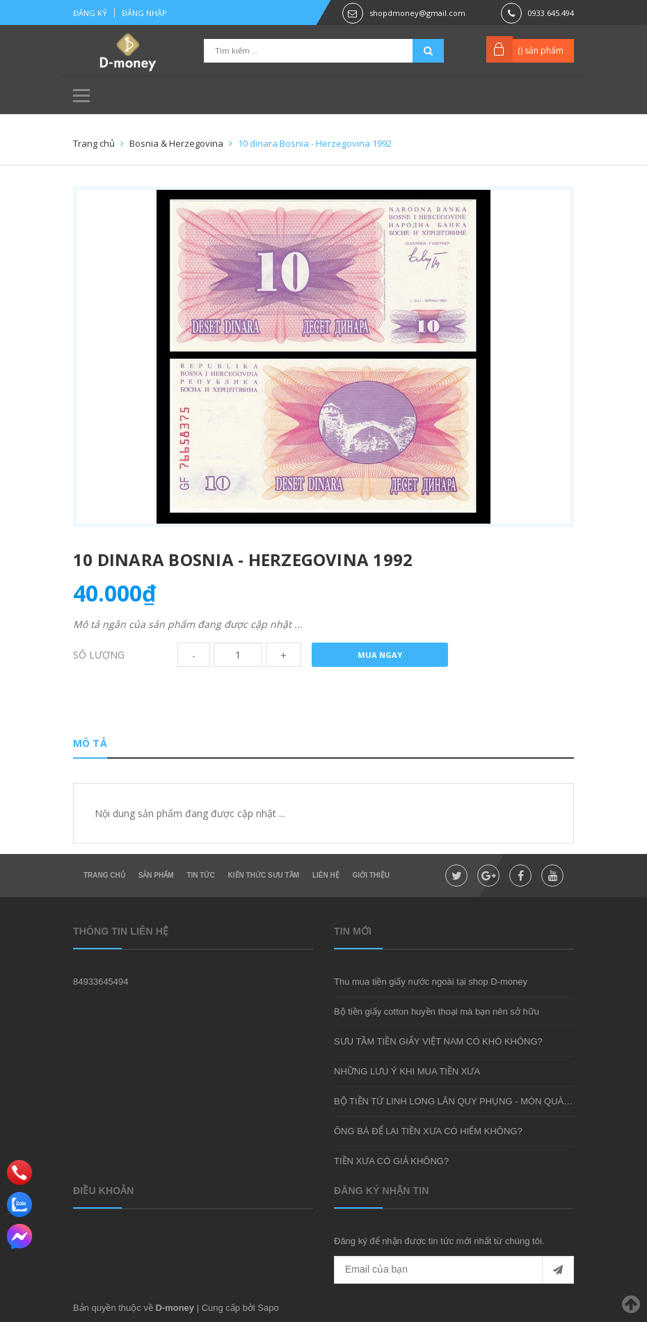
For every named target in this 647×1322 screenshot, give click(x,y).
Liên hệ (326, 875)
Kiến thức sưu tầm (263, 875)
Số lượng (99, 654)
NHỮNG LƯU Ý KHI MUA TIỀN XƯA (407, 1071)
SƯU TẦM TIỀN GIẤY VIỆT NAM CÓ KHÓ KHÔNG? (438, 1041)
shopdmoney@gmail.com (417, 13)
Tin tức (200, 875)
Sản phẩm (156, 875)
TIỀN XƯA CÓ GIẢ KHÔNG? (391, 1161)
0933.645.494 (551, 13)
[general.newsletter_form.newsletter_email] (454, 1270)
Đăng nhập (144, 13)
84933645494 (101, 981)
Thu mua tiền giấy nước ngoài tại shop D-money (430, 981)
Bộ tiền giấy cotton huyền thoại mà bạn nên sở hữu (436, 1011)
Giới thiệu (371, 875)
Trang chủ (104, 875)
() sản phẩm (541, 50)
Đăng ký (90, 13)
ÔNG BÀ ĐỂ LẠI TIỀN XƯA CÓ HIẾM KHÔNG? (428, 1131)
